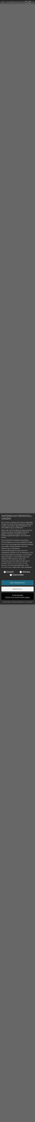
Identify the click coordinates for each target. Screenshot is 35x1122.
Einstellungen (6, 546)
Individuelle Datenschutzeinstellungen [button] (17, 575)
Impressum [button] (29, 581)
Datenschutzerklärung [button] (18, 581)
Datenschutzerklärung (16, 542)
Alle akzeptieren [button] (17, 562)
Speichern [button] (17, 568)
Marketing (25, 551)
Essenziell (8, 551)
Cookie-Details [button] (7, 581)
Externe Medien (17, 554)
